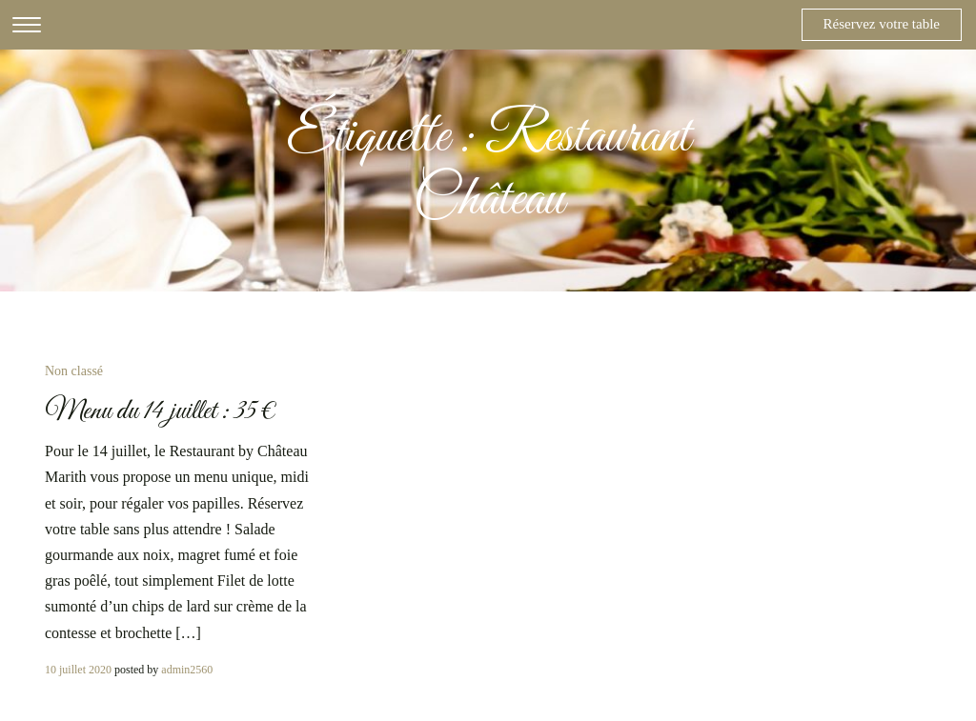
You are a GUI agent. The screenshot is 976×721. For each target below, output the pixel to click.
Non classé (74, 371)
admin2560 (187, 669)
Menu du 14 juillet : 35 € (160, 411)
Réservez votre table (882, 23)
